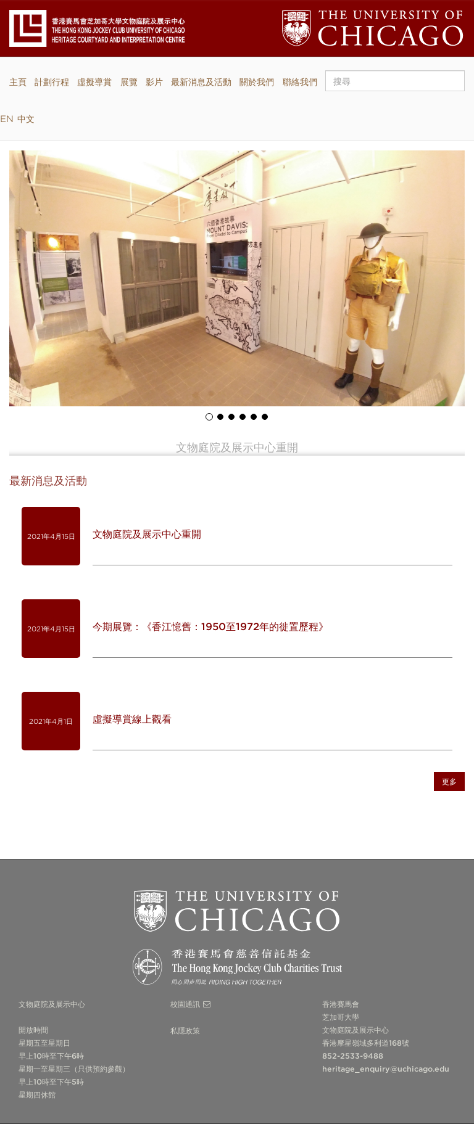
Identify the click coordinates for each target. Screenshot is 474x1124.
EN (7, 118)
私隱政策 (185, 1030)
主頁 (18, 81)
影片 (154, 81)
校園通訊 (185, 1004)
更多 (449, 781)
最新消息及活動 (201, 81)
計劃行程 (52, 81)
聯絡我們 (300, 81)
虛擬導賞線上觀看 (132, 719)
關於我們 (256, 81)
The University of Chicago (237, 911)
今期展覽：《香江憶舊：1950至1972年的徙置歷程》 (210, 627)
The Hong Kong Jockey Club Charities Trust (237, 970)
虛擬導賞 (94, 81)
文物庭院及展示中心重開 (147, 534)
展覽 (129, 81)
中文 (26, 118)
